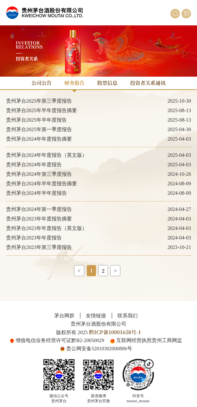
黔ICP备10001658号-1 (115, 332)
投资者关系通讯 (148, 82)
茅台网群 (64, 315)
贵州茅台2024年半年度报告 (36, 193)
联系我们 (128, 315)
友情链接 (96, 315)
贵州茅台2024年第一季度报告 (39, 209)
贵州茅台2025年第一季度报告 (39, 129)
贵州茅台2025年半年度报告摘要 (41, 110)
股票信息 (107, 82)
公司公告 (41, 82)
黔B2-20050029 (87, 340)
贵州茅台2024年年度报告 (34, 164)
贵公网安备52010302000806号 (99, 348)
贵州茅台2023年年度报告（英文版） (46, 228)
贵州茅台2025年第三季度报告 (39, 101)
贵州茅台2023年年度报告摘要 (39, 218)
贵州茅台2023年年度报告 (34, 237)
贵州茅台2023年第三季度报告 (39, 247)
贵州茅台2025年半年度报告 (36, 120)
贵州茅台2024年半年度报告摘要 (41, 183)
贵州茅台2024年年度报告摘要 (39, 139)
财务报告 (74, 82)
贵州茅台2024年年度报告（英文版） (46, 155)
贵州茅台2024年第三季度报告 (39, 174)
